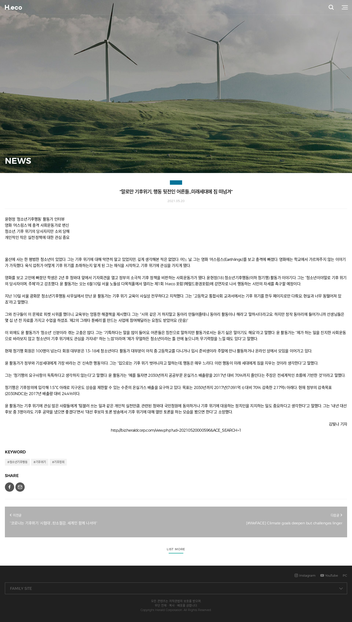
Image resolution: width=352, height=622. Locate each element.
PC (345, 575)
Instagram (305, 575)
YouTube (329, 575)
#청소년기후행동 (17, 462)
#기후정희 (58, 462)
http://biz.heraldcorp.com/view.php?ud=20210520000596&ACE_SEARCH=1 (176, 430)
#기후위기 (39, 462)
